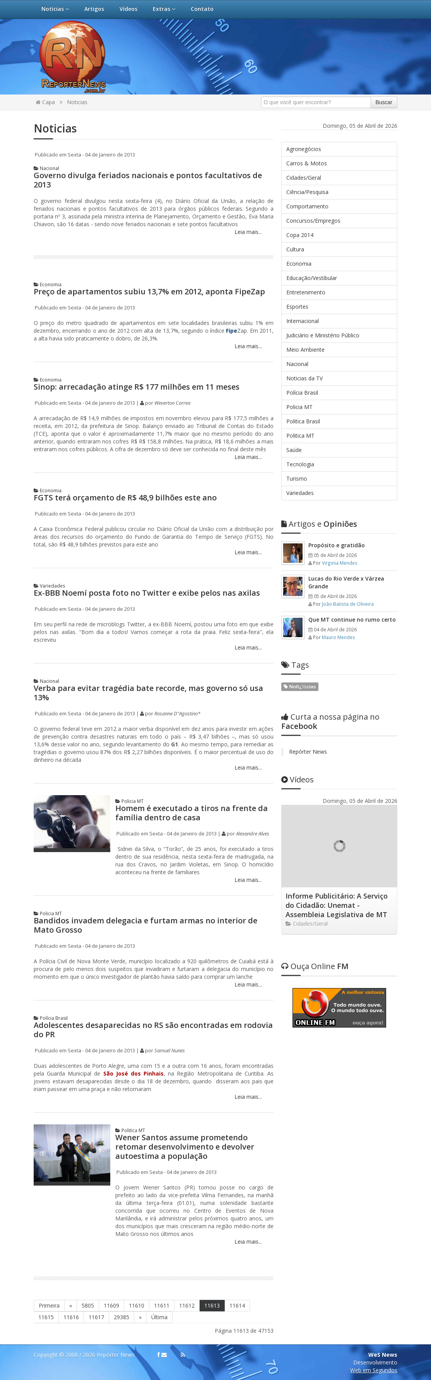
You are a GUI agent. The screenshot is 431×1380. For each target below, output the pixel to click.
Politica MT (130, 1130)
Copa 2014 (299, 235)
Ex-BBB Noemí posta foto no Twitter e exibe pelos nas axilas (147, 593)
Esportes (297, 306)
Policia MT (129, 801)
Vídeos (128, 8)
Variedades (49, 586)
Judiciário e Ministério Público (322, 335)
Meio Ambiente (305, 349)
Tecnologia (300, 464)
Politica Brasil (303, 421)
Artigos (94, 8)
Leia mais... (247, 231)
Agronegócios (303, 149)
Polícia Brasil (51, 1018)
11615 (46, 1317)
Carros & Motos (306, 163)
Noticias (77, 102)
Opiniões (319, 524)
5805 (88, 1305)
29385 (121, 1317)
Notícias (55, 8)
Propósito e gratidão (336, 545)
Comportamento (307, 206)
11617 (96, 1317)
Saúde (294, 450)
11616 (71, 1317)
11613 (212, 1305)
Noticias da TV (304, 378)
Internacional (302, 321)
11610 (136, 1305)
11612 (187, 1305)
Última (159, 1317)
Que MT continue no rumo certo (352, 619)
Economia (48, 284)
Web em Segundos (373, 1370)
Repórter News (308, 751)
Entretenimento (305, 292)
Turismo (296, 478)
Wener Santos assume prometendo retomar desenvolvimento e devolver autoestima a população (184, 1146)
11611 (161, 1305)
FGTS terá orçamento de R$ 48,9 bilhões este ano (125, 497)
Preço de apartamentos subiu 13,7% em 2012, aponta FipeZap (149, 291)
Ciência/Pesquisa (307, 192)
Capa (45, 102)
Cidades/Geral (303, 177)
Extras (164, 8)
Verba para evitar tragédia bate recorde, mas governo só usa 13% (148, 693)
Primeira (49, 1305)
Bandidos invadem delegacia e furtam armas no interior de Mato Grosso (145, 925)
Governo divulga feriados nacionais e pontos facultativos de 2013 (148, 180)
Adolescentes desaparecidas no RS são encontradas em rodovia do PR (153, 1030)
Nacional (46, 168)
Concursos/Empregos (313, 220)
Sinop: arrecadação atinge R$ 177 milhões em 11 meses (136, 387)
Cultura (295, 249)
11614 (237, 1305)
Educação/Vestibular (311, 278)
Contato (202, 8)
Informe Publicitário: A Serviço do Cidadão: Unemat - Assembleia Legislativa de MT (337, 905)
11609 (111, 1305)
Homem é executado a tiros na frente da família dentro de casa (191, 813)
